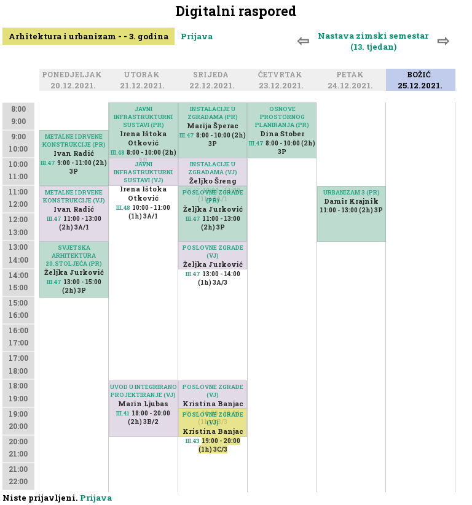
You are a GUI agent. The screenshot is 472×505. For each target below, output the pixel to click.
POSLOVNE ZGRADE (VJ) (213, 252)
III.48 (118, 152)
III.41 (123, 413)
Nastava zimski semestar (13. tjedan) (373, 41)
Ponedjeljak (74, 75)
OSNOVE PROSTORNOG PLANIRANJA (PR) (282, 117)
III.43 (193, 441)
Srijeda (212, 75)
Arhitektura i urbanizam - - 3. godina (88, 36)
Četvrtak (282, 75)
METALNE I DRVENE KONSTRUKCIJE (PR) (74, 140)
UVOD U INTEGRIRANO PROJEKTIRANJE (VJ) (143, 391)
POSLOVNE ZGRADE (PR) (213, 196)
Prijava (197, 36)
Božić (421, 75)
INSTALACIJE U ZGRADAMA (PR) (212, 113)
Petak (352, 75)
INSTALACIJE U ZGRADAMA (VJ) (212, 168)
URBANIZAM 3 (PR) (351, 192)
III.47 (48, 163)
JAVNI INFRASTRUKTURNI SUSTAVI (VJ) (143, 172)
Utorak (143, 75)
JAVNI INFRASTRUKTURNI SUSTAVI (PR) (143, 117)
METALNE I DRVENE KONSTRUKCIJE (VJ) (74, 196)
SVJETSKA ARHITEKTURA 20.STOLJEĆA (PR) (73, 256)
